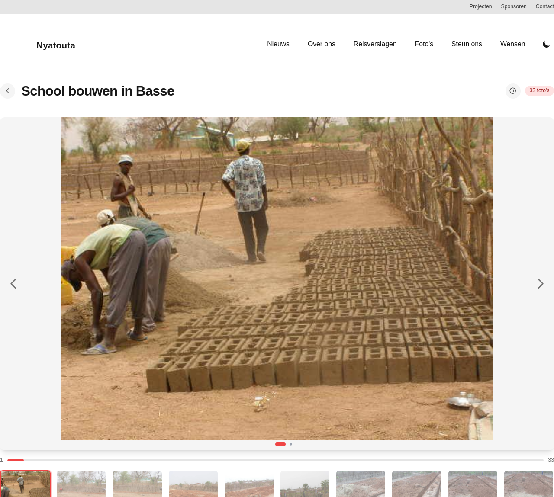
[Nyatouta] (37, 43)
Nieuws (278, 44)
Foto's (424, 44)
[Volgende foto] (540, 283)
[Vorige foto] (13, 283)
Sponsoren (514, 6)
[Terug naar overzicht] (7, 91)
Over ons (321, 44)
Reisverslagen (375, 44)
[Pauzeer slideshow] (513, 91)
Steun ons (466, 44)
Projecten (481, 6)
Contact (545, 6)
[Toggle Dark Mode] (547, 44)
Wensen (512, 44)
